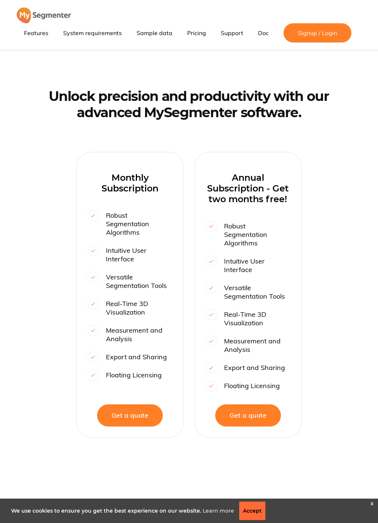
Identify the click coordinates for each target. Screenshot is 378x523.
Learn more (218, 510)
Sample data (154, 33)
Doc (263, 33)
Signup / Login (317, 33)
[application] (376, 521)
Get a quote (129, 415)
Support (232, 33)
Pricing (196, 33)
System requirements (92, 33)
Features (36, 33)
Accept (252, 510)
